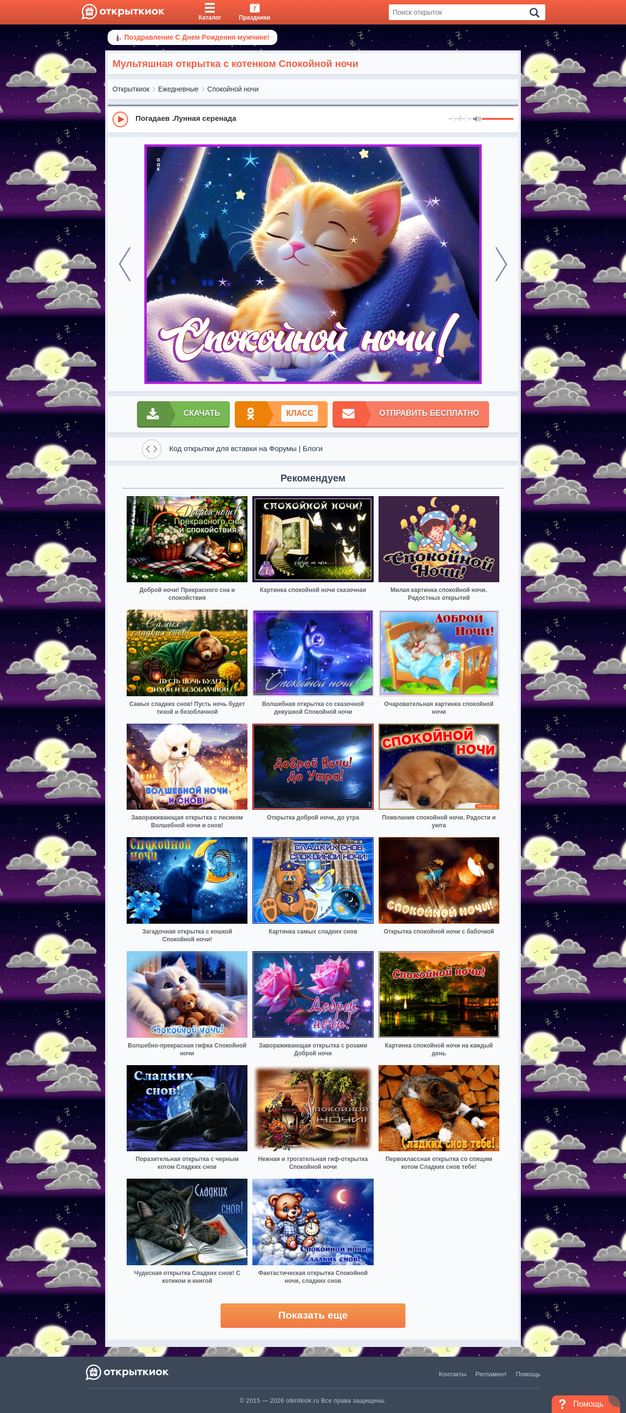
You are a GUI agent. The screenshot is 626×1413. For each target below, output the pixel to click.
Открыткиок (131, 89)
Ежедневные (178, 89)
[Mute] (477, 119)
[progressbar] (498, 119)
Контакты (452, 1374)
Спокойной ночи (233, 89)
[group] (313, 119)
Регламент (491, 1374)
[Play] (120, 119)
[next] (501, 264)
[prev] (124, 264)
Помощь (528, 1374)
